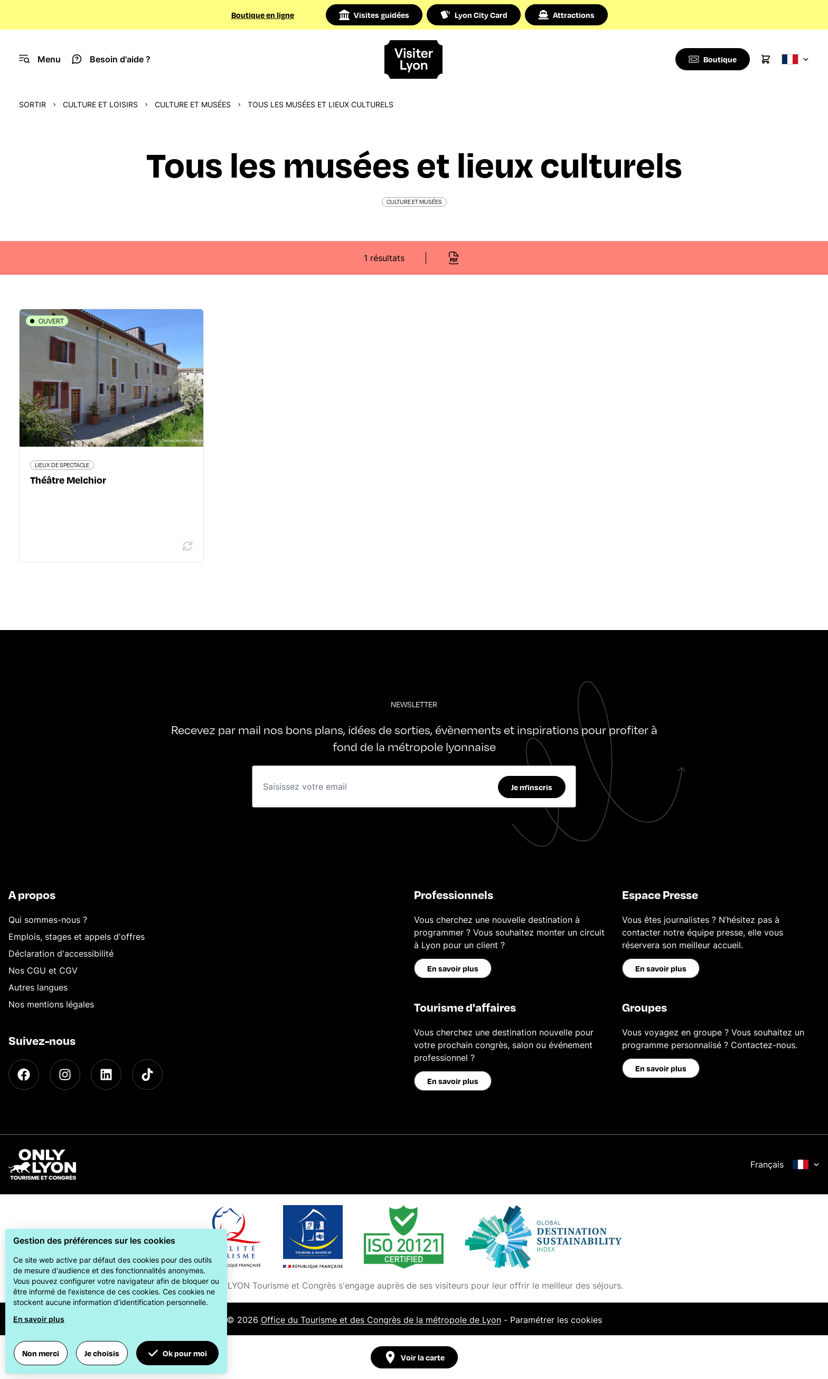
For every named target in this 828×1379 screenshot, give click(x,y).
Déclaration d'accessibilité (61, 953)
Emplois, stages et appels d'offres (76, 936)
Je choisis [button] (101, 1353)
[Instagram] (65, 1074)
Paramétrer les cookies (556, 1320)
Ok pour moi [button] (177, 1353)
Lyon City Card (473, 15)
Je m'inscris (531, 787)
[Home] (414, 59)
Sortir (32, 104)
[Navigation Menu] (40, 59)
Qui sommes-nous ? (47, 919)
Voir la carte (414, 1357)
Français (785, 1164)
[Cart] (765, 59)
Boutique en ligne (262, 15)
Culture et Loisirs (100, 104)
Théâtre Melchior (68, 479)
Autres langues (38, 987)
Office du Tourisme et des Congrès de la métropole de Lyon (381, 1320)
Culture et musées (193, 104)
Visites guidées (374, 15)
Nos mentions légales (51, 1004)
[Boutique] (711, 59)
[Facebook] (23, 1074)
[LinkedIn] (106, 1074)
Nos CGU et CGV (43, 970)
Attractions (566, 15)
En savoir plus (452, 968)
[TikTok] (147, 1074)
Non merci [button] (40, 1353)
